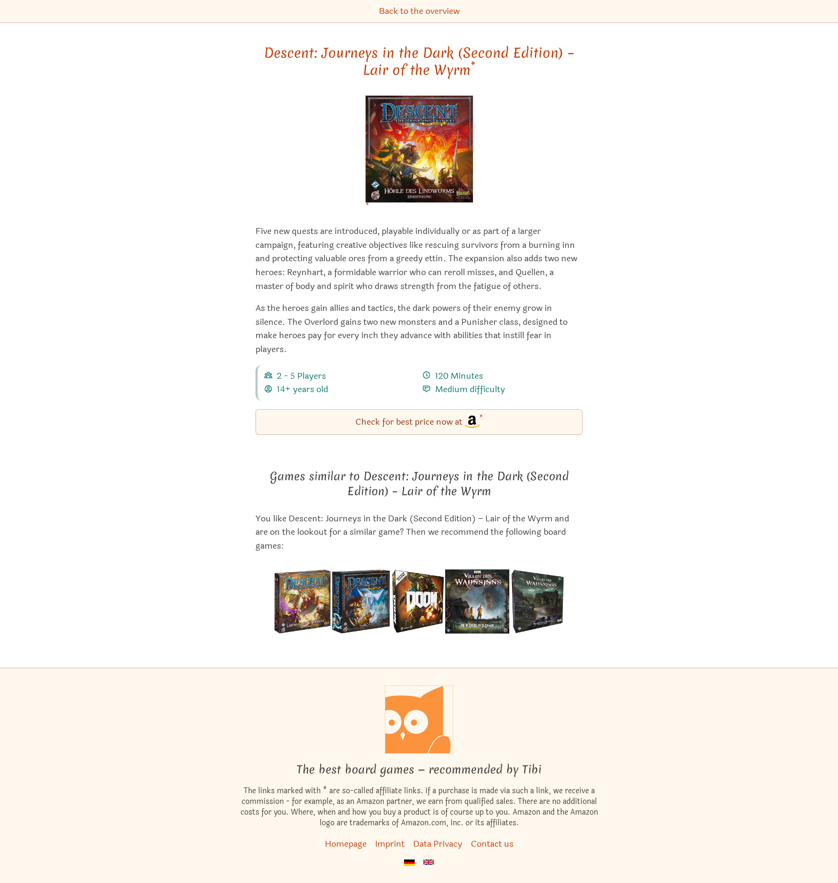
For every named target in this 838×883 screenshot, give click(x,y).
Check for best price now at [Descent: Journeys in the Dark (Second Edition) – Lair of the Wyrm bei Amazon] (419, 421)
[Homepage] (419, 719)
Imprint (390, 843)
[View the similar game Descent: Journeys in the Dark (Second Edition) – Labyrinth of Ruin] (302, 601)
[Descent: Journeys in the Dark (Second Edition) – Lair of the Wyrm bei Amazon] (419, 156)
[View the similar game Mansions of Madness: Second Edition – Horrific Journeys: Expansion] (537, 601)
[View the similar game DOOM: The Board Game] (418, 601)
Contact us (492, 843)
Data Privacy (437, 843)
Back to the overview (419, 11)
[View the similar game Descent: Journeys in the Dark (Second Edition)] (361, 601)
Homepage (346, 843)
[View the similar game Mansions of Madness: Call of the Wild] (477, 601)
